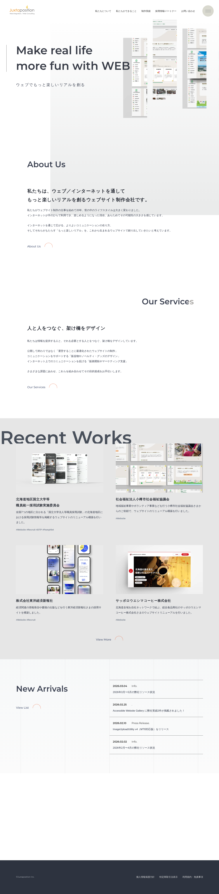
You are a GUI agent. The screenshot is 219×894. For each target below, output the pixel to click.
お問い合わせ (188, 11)
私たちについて (103, 11)
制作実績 (146, 11)
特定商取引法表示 (168, 877)
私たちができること (126, 11)
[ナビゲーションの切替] (208, 11)
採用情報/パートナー (165, 11)
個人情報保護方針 (145, 877)
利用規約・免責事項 (192, 877)
